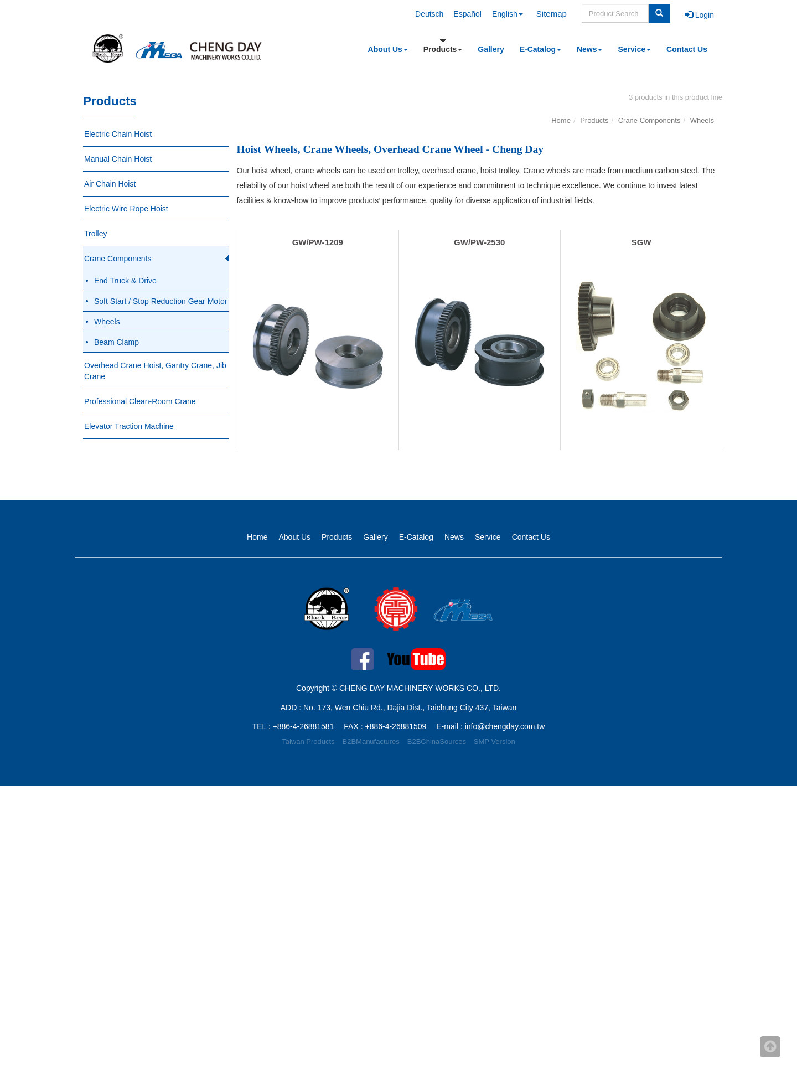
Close (10, 791)
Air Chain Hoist (110, 183)
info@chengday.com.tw (505, 726)
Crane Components (117, 258)
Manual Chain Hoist (118, 158)
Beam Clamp (116, 342)
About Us (388, 49)
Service (634, 49)
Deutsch (429, 13)
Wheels (107, 321)
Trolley (95, 233)
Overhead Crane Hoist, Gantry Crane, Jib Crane (155, 371)
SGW (641, 242)
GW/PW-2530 (479, 242)
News (590, 49)
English (507, 13)
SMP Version (494, 741)
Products (443, 49)
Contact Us (686, 49)
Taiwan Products (308, 741)
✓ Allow (13, 813)
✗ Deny (13, 824)
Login (699, 15)
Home (561, 120)
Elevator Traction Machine (129, 426)
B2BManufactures (371, 741)
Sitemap (551, 13)
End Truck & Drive (125, 280)
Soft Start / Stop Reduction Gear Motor (160, 301)
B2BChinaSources (436, 741)
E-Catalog (540, 49)
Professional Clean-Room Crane (140, 401)
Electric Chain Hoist (118, 134)
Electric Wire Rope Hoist (126, 208)
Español (467, 13)
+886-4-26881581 (303, 726)
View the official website (89, 891)
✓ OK (279, 1068)
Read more (23, 891)
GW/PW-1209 (317, 242)
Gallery (491, 49)
